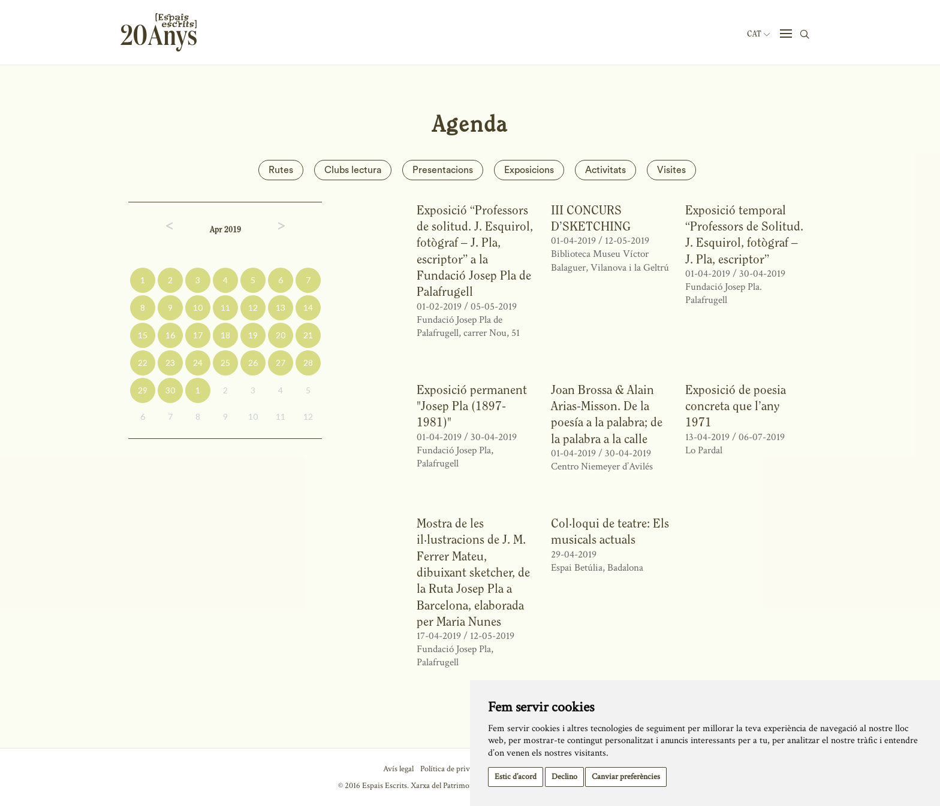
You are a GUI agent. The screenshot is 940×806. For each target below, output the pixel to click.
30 (170, 390)
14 (308, 307)
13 (280, 307)
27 (280, 362)
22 (142, 362)
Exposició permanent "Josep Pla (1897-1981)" (472, 406)
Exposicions (529, 170)
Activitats (605, 170)
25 (225, 362)
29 (142, 390)
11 (225, 307)
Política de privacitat (454, 768)
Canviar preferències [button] (626, 776)
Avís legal (398, 768)
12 (253, 307)
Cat (758, 34)
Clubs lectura (352, 170)
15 (142, 335)
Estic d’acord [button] (516, 776)
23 (170, 362)
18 (225, 335)
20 (280, 335)
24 (198, 362)
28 (308, 362)
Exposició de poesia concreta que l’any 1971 (735, 406)
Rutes (281, 170)
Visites (671, 170)
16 (170, 335)
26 (253, 362)
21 (308, 335)
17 (198, 335)
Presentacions (442, 170)
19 (253, 335)
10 (198, 307)
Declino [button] (564, 776)
